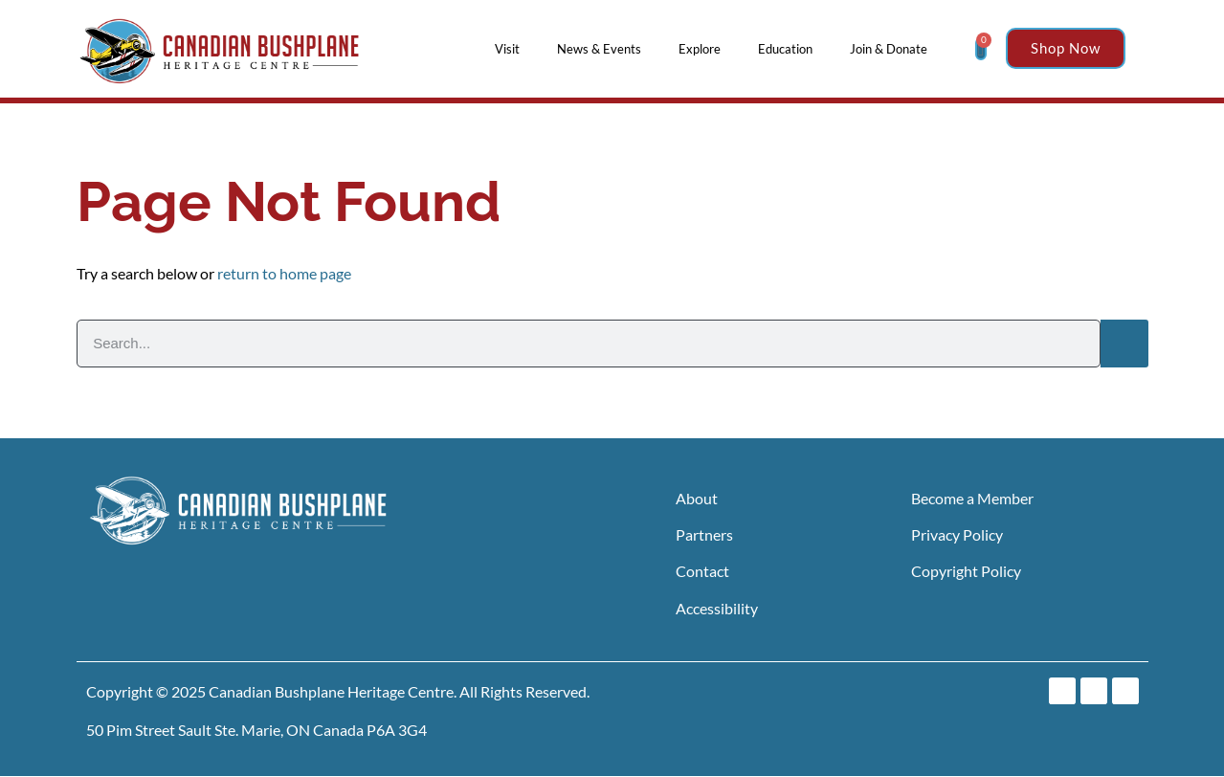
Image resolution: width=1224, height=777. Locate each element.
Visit (512, 48)
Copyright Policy (966, 571)
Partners (704, 534)
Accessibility (717, 608)
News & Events (604, 48)
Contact (702, 571)
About (697, 498)
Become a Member (972, 498)
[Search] (1124, 343)
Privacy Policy (957, 534)
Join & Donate (893, 48)
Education (790, 48)
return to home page (284, 273)
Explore (704, 48)
